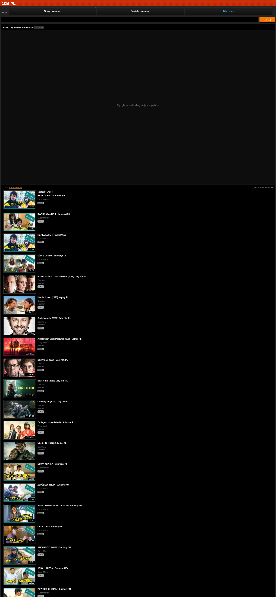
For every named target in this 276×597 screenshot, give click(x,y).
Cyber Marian (15, 187)
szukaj (267, 19)
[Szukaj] (129, 19)
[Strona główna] (9, 3)
